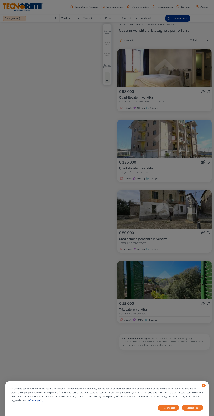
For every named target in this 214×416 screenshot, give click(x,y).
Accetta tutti (192, 407)
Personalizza (168, 407)
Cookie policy (36, 400)
